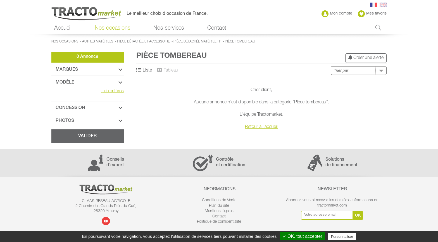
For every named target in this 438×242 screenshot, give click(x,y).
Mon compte (337, 13)
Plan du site (219, 206)
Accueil (63, 28)
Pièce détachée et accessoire (143, 41)
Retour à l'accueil (261, 127)
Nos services (168, 28)
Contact (216, 28)
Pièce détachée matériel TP (197, 41)
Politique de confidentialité (219, 222)
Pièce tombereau (240, 41)
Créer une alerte (366, 57)
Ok (358, 216)
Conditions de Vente (219, 200)
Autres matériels (97, 41)
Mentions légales (219, 211)
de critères (112, 91)
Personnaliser (342, 236)
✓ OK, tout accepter (302, 236)
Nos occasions (112, 28)
